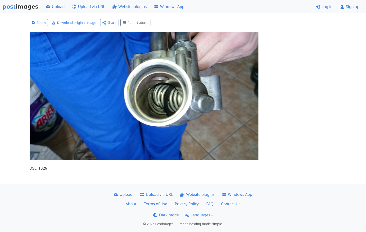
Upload (55, 6)
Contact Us (230, 203)
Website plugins (130, 6)
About (131, 203)
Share (109, 22)
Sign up (349, 6)
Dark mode (166, 215)
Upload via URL (88, 6)
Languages (197, 215)
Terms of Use (155, 203)
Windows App (169, 6)
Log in (324, 6)
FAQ (209, 203)
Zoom (39, 22)
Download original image (74, 22)
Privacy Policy (187, 203)
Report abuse (135, 22)
